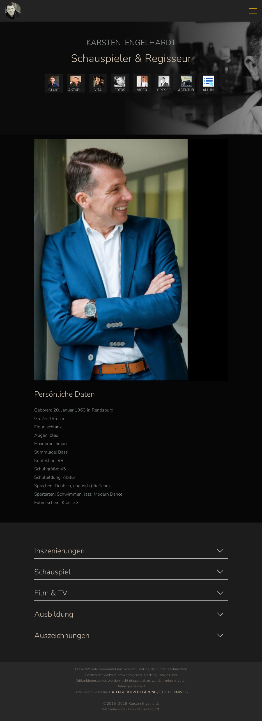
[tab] (131, 550)
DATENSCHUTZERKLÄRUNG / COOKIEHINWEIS (148, 692)
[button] (131, 551)
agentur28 (151, 709)
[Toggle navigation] (253, 11)
